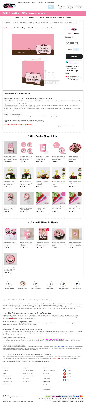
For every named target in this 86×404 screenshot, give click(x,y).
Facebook (5, 318)
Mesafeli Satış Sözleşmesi (49, 370)
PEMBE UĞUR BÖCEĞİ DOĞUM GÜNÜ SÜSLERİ (64, 22)
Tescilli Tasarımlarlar (7, 376)
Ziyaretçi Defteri (6, 384)
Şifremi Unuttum (46, 389)
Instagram (69, 380)
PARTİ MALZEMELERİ (15, 13)
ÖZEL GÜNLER (33, 13)
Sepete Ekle (74, 56)
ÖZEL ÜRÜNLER (42, 13)
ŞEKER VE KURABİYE (24, 13)
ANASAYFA (7, 22)
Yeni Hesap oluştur (47, 387)
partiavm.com (29, 361)
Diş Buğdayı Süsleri (49, 2)
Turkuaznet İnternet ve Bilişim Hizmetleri (63, 401)
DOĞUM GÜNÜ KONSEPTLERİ (6, 13)
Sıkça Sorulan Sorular (7, 378)
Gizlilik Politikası (46, 376)
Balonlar (34, 2)
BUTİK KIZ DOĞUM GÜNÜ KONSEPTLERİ (39, 22)
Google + (69, 373)
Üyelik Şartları (46, 373)
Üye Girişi (45, 384)
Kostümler (40, 2)
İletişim (4, 373)
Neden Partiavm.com (7, 381)
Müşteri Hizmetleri (47, 378)
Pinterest (69, 376)
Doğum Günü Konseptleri (24, 2)
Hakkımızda (5, 370)
